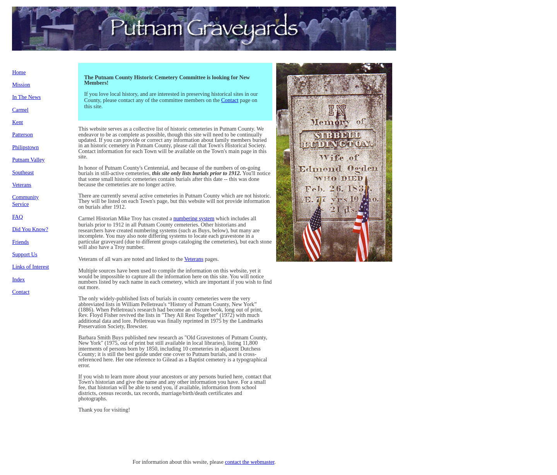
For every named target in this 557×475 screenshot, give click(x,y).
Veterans (21, 185)
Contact (20, 292)
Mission (21, 85)
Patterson (22, 134)
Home (19, 72)
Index (18, 279)
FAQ (17, 217)
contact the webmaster (249, 462)
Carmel (20, 110)
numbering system (193, 218)
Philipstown (25, 147)
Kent (17, 122)
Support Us (24, 254)
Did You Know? (30, 229)
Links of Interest (30, 267)
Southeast (23, 172)
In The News (26, 97)
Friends (20, 242)
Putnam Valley (28, 160)
